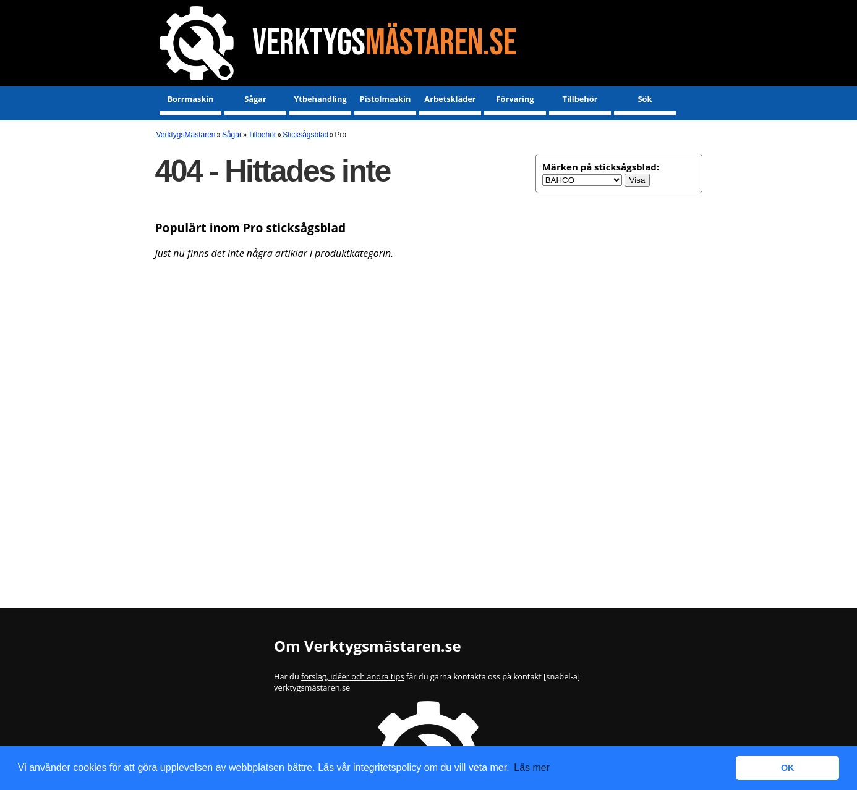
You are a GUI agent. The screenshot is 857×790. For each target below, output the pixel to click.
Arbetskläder (449, 98)
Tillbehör (580, 98)
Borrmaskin (190, 98)
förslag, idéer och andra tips (352, 676)
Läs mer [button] (532, 767)
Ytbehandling (320, 98)
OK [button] (788, 768)
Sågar (255, 98)
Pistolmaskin (385, 98)
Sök (645, 98)
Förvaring (515, 98)
